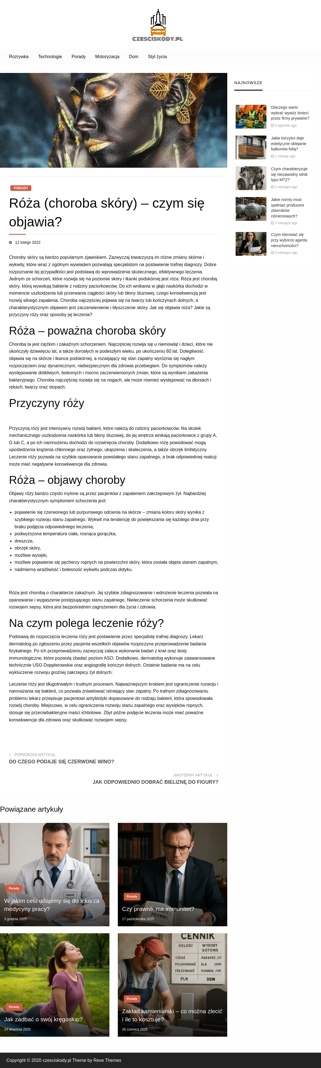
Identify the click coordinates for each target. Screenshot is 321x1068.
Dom (134, 56)
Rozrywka (19, 56)
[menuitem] (18, 56)
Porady (79, 56)
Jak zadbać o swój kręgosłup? (43, 1019)
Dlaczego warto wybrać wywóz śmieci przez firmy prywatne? (290, 112)
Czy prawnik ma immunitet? (158, 909)
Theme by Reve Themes (96, 1060)
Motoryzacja (107, 56)
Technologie (50, 56)
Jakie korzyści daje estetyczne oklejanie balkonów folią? (288, 143)
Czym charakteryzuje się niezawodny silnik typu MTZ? (289, 174)
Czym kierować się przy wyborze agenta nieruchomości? (289, 240)
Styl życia (157, 56)
